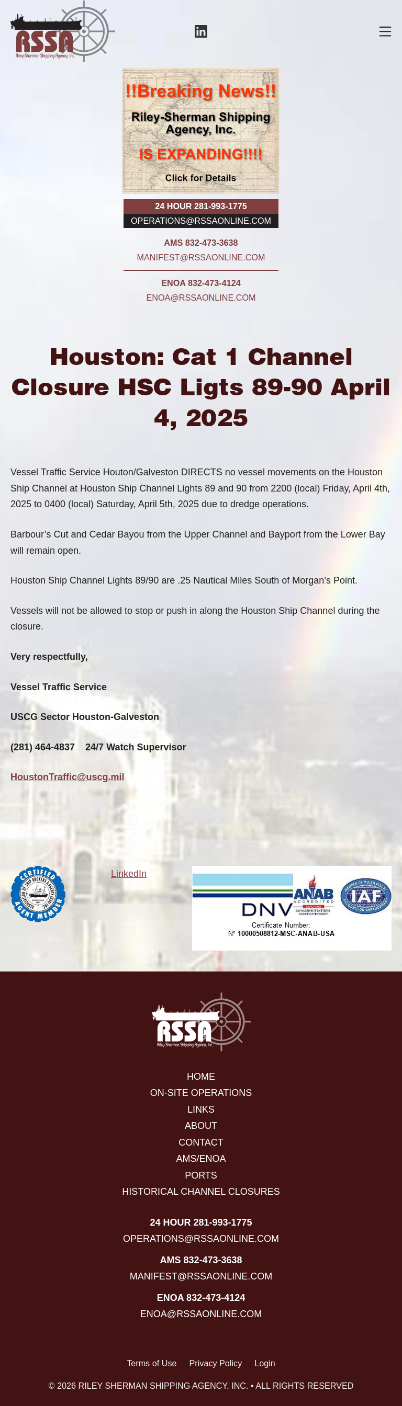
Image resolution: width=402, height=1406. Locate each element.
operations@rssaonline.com (201, 220)
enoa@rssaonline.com (201, 297)
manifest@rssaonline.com (201, 257)
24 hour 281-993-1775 (201, 206)
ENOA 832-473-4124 (200, 283)
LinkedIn (129, 873)
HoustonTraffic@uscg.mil (67, 777)
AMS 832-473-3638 (201, 242)
